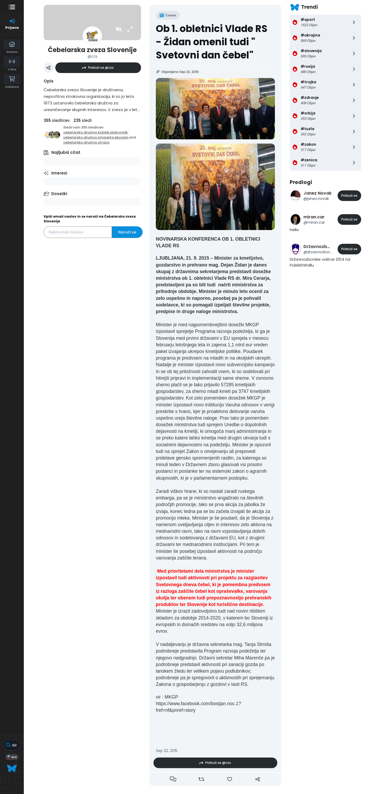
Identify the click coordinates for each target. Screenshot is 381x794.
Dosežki (59, 193)
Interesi (59, 173)
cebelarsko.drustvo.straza (86, 142)
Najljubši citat (65, 152)
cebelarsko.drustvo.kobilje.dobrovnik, (95, 132)
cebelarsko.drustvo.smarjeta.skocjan (96, 137)
